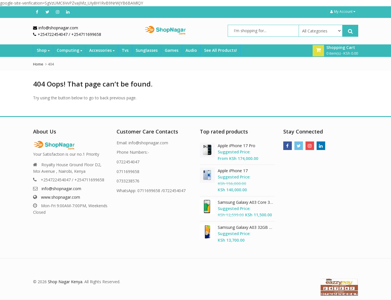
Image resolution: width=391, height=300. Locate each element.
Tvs (125, 50)
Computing (69, 50)
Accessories (102, 50)
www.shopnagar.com (60, 197)
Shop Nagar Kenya (65, 281)
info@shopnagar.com (61, 188)
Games (171, 50)
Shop (43, 50)
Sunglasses (147, 50)
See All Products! (220, 50)
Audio (191, 50)
